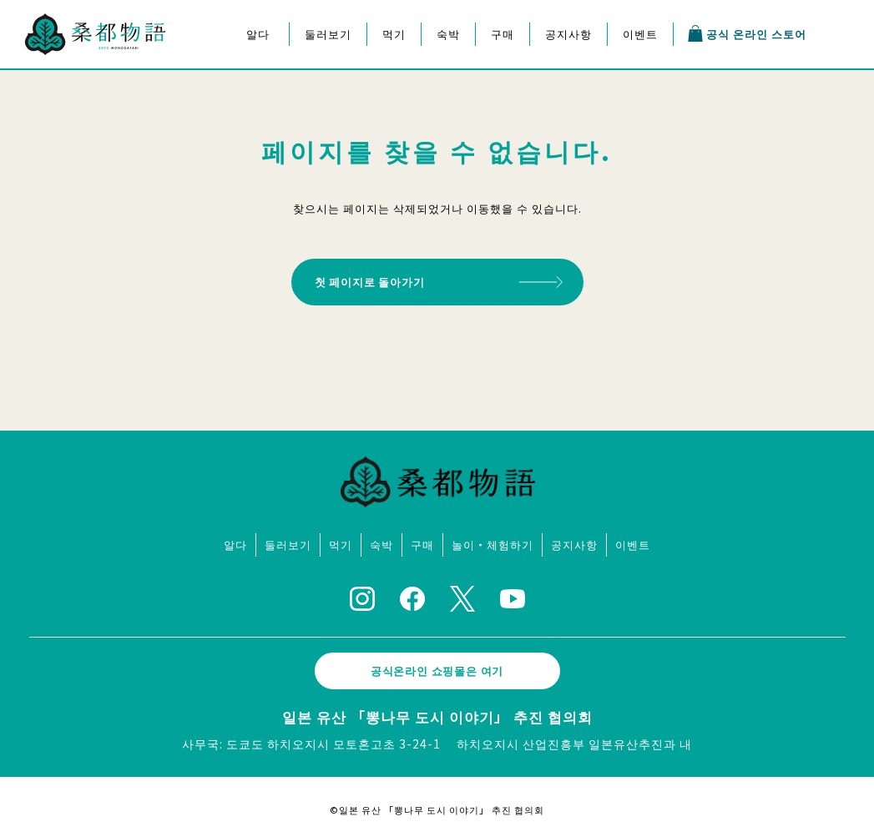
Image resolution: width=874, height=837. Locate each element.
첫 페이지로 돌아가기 (378, 279)
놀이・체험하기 (492, 539)
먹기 (394, 34)
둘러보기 (328, 34)
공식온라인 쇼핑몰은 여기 (437, 665)
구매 (502, 34)
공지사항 (568, 34)
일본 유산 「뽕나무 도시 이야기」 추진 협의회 (437, 711)
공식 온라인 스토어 (746, 33)
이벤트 (640, 34)
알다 (258, 34)
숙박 (448, 34)
